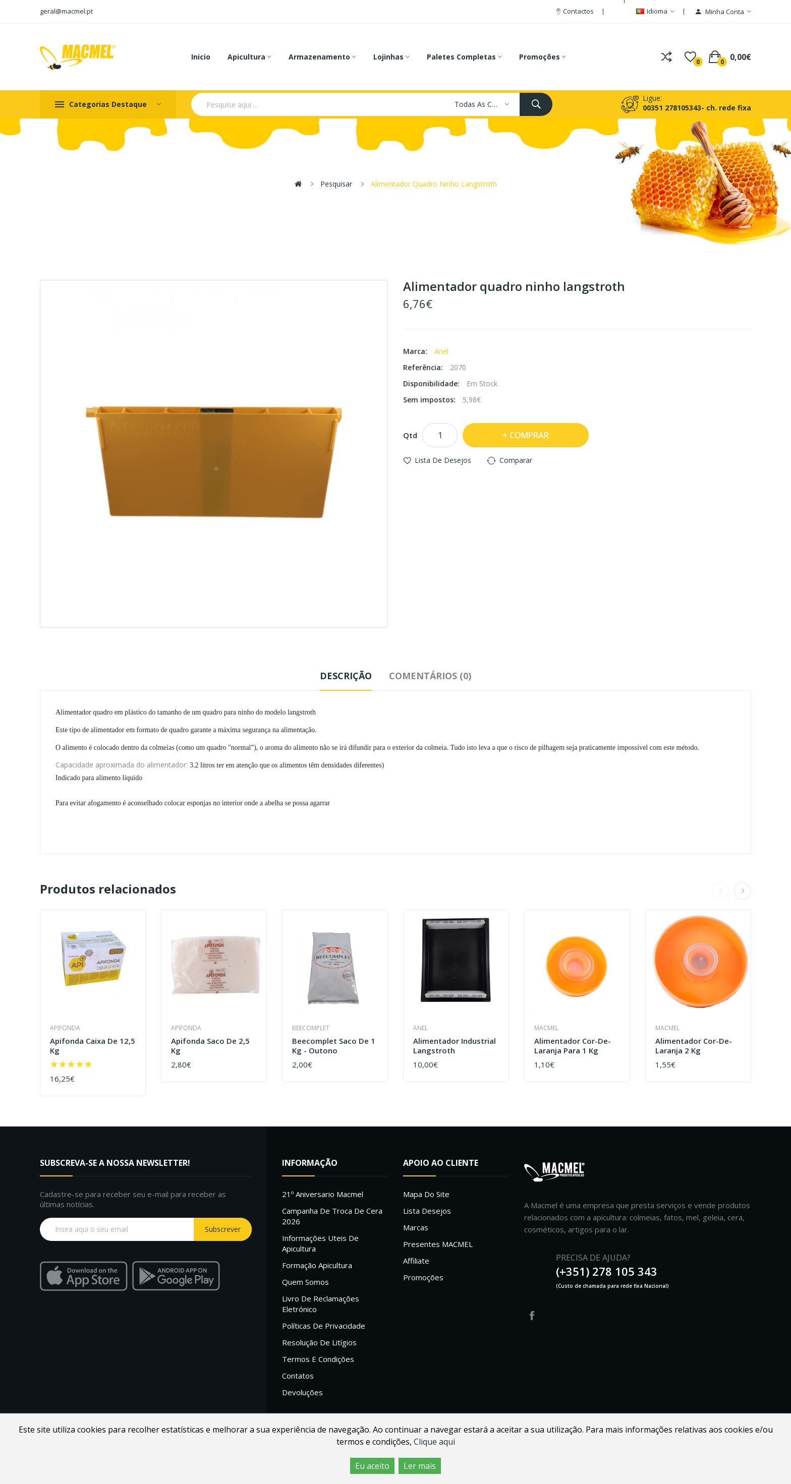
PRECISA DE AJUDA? (593, 1257)
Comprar (529, 435)
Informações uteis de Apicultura (320, 1243)
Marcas (415, 1227)
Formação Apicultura (317, 1265)
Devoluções (302, 1392)
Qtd (410, 435)
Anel (441, 351)
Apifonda (65, 1028)
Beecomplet (310, 1028)
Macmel (546, 1028)
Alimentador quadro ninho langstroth (434, 184)
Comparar (515, 460)
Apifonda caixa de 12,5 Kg (92, 1046)
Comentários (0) (430, 676)
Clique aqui (434, 1441)
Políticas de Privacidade (323, 1326)
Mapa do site (426, 1194)
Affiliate (416, 1261)
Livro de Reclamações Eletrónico (320, 1303)
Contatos (298, 1376)
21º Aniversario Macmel (322, 1194)
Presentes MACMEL (438, 1244)
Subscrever (223, 1229)
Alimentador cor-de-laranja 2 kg (693, 1046)
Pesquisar (336, 184)
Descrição (346, 676)
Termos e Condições (318, 1359)
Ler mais (420, 1465)
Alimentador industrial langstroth (454, 1046)
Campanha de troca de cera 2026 (332, 1216)
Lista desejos (427, 1211)
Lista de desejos (443, 460)
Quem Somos (305, 1282)
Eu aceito (372, 1465)
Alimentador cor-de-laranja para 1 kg (572, 1046)
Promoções (423, 1277)
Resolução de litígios (319, 1342)
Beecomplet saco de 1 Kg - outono (333, 1046)
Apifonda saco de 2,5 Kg (210, 1046)
